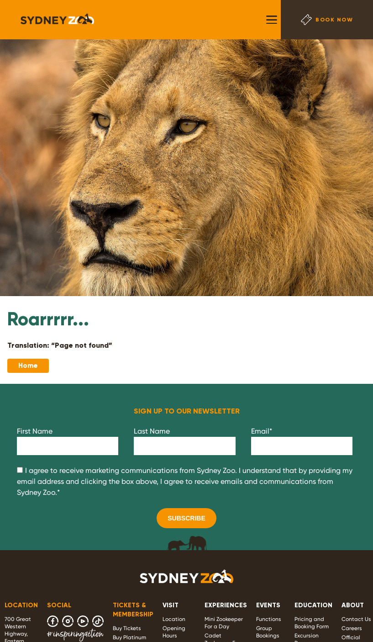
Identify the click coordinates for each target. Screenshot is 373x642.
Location (174, 619)
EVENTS (268, 605)
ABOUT (352, 605)
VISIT (171, 605)
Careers (351, 628)
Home (28, 365)
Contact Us (356, 619)
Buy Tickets (127, 628)
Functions (268, 619)
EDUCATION (313, 605)
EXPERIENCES (226, 605)
